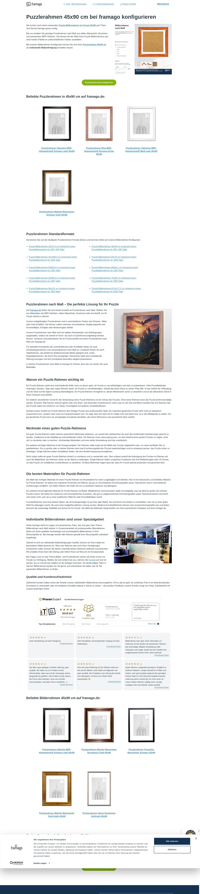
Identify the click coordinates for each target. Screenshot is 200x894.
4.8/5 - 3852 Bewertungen (74, 4)
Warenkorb (164, 3)
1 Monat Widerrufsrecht (103, 4)
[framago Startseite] (34, 4)
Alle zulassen (172, 867)
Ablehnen (172, 875)
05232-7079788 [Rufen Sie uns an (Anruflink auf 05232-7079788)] (128, 4)
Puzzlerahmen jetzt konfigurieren (99, 82)
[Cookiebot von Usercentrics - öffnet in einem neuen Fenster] (16, 889)
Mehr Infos (153, 624)
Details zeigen (40, 889)
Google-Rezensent (66, 643)
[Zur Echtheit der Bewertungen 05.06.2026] (190, 859)
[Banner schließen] (196, 864)
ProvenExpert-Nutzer (113, 646)
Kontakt (92, 560)
